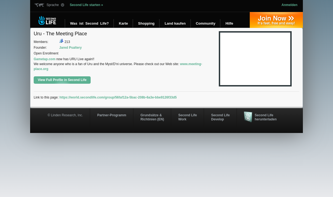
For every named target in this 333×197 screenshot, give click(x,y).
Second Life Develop (220, 117)
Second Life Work (187, 117)
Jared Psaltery (70, 48)
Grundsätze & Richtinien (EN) (152, 117)
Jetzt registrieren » (276, 20)
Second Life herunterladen (266, 117)
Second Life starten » (86, 5)
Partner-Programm (111, 115)
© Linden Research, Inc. (65, 115)
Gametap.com (44, 59)
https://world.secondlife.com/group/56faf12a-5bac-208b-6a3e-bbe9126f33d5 (118, 97)
